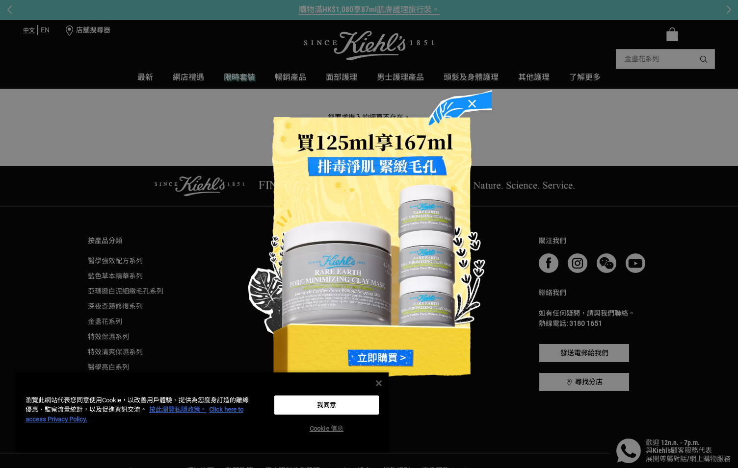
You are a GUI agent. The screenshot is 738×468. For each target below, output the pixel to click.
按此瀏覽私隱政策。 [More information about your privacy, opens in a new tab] (178, 409)
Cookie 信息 (326, 428)
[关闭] (379, 383)
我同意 (326, 405)
